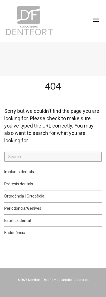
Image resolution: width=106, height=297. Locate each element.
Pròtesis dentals (18, 184)
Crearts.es (80, 280)
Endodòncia (14, 232)
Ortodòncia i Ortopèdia (24, 196)
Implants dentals (19, 171)
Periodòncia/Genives (22, 208)
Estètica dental (17, 220)
